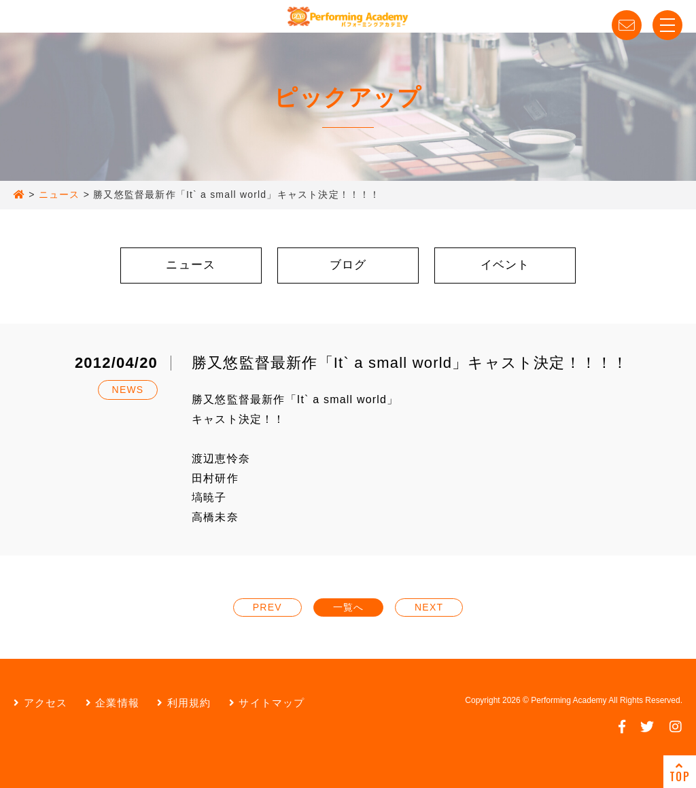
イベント (505, 264)
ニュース (190, 264)
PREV (267, 607)
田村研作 (215, 478)
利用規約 (184, 702)
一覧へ (348, 607)
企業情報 (112, 702)
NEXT (429, 607)
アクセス (40, 702)
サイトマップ (267, 702)
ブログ (348, 264)
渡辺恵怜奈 (221, 458)
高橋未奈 (215, 517)
